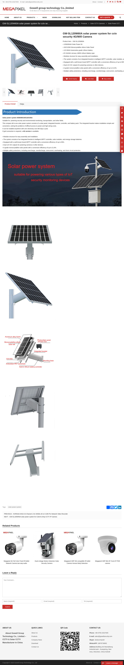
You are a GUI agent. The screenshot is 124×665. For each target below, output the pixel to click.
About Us (34, 632)
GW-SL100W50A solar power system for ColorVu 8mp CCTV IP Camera (33, 516)
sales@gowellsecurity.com (34, 2)
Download (34, 643)
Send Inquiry (71, 79)
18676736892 (102, 643)
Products (34, 636)
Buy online (106, 79)
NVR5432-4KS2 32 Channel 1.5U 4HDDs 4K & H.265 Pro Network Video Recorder (40, 513)
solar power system (14, 506)
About (94, 2)
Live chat (89, 79)
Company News (36, 639)
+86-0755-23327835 (12, 2)
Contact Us (35, 646)
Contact (100, 2)
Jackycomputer (99, 639)
